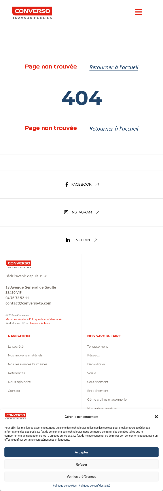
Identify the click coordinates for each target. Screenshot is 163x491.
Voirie (91, 373)
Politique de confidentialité (94, 485)
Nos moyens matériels (25, 355)
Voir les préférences (81, 477)
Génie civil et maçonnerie (107, 400)
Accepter (81, 452)
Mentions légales (16, 319)
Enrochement (97, 391)
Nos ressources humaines (27, 364)
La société (15, 346)
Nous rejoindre (19, 382)
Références (16, 373)
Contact (14, 391)
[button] (156, 417)
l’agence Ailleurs (40, 323)
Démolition (96, 364)
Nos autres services (102, 408)
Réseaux (93, 355)
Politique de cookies (65, 485)
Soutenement (97, 382)
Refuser (81, 464)
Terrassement (97, 346)
